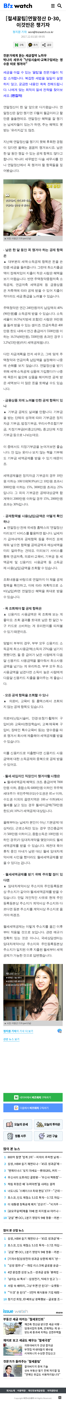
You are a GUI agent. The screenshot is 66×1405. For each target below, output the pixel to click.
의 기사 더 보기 (18, 1031)
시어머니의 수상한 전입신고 (39, 1353)
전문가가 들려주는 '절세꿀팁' (22, 1361)
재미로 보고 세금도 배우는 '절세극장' (27, 1340)
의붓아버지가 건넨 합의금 (38, 1345)
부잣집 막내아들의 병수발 (38, 1349)
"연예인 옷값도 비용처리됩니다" (42, 1374)
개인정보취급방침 (36, 1390)
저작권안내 (52, 1390)
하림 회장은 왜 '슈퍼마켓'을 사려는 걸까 (31, 1184)
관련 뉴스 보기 (11, 1039)
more (59, 1312)
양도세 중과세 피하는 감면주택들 (42, 1332)
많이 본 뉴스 (11, 1148)
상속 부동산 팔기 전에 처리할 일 (42, 1370)
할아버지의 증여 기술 (36, 1366)
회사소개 (11, 1390)
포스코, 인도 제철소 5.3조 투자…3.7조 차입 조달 (36, 1197)
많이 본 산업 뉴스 (13, 1230)
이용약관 (21, 1390)
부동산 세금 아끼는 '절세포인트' (24, 1319)
